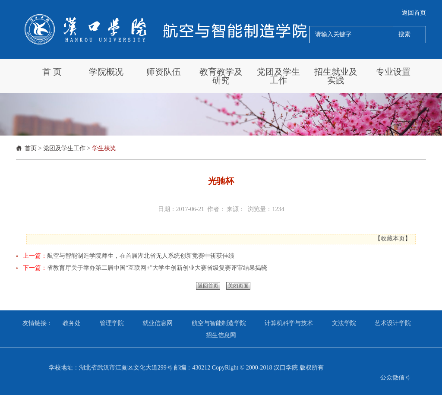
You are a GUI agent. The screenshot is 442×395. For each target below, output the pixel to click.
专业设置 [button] (393, 71)
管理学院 (112, 323)
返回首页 (414, 12)
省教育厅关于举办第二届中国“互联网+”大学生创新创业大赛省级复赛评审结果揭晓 (157, 268)
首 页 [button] (52, 71)
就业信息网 (157, 323)
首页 (31, 148)
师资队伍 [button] (163, 71)
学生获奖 (104, 148)
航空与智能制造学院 (219, 323)
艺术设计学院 (393, 323)
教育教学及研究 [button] (221, 76)
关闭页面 (238, 286)
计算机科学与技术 (289, 323)
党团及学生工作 (64, 148)
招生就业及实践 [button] (335, 76)
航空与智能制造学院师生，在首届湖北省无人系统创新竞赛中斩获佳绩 (140, 256)
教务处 (72, 323)
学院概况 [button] (106, 71)
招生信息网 (221, 335)
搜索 (404, 34)
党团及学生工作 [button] (278, 76)
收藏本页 (393, 238)
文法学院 (344, 323)
